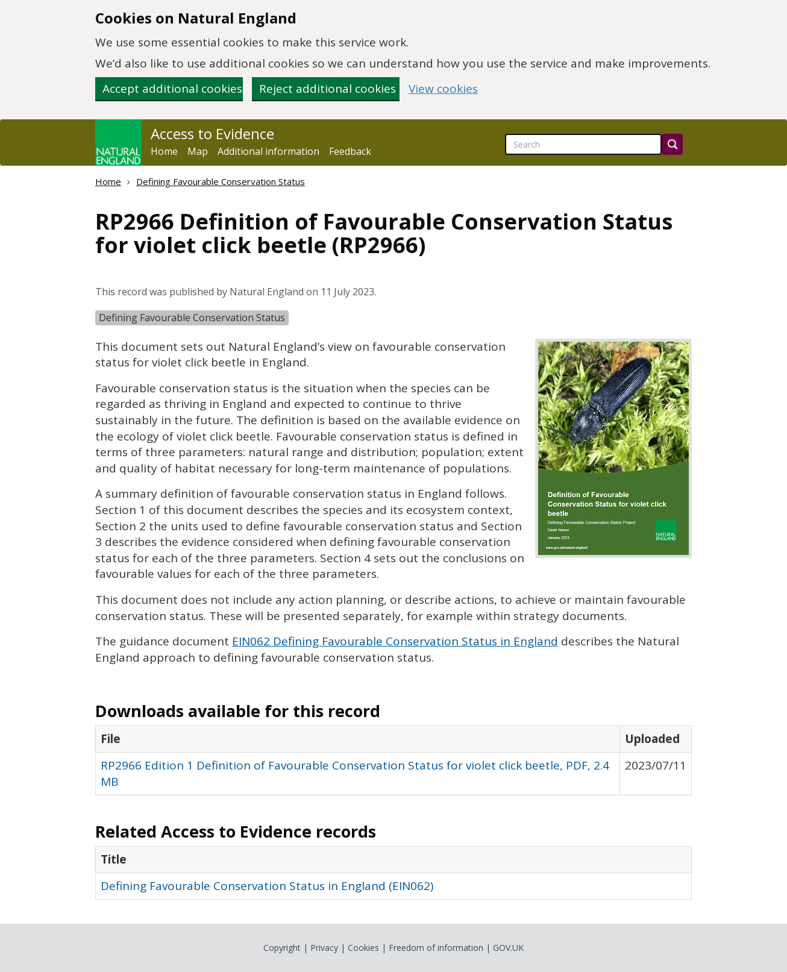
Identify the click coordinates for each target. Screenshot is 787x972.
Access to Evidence (212, 134)
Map (197, 151)
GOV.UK (508, 947)
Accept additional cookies (172, 88)
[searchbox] (583, 144)
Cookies (363, 947)
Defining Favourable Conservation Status (220, 181)
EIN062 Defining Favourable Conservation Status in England (395, 641)
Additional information (268, 151)
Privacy (324, 947)
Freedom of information (436, 947)
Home (164, 151)
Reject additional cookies (327, 88)
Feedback (350, 151)
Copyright (282, 947)
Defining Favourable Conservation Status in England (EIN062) (267, 886)
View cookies (443, 89)
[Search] (672, 144)
